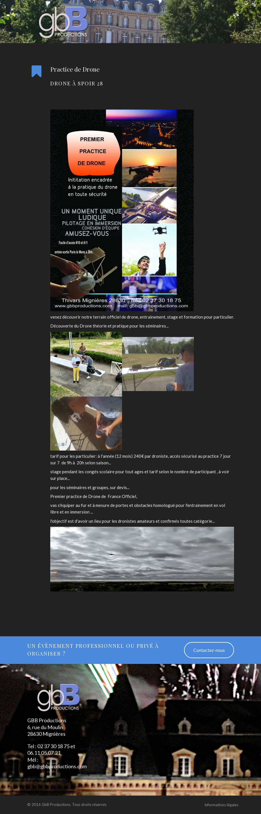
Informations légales (221, 804)
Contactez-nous (209, 650)
